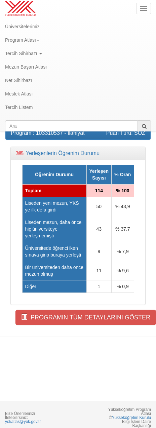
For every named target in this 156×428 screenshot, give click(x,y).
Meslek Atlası (19, 93)
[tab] (78, 153)
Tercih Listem (19, 107)
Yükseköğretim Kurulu (131, 417)
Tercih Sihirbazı (23, 53)
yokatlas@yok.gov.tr (23, 421)
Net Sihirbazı (18, 80)
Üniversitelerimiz (22, 26)
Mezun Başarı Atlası (26, 67)
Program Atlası (22, 40)
